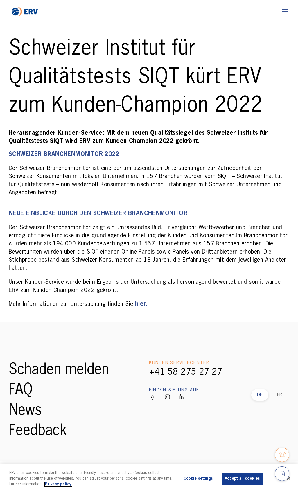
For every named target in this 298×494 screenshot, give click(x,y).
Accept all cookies (242, 479)
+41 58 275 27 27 (185, 372)
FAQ (21, 390)
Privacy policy (58, 484)
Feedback (38, 431)
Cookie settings (198, 479)
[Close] (288, 478)
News (25, 410)
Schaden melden (59, 370)
